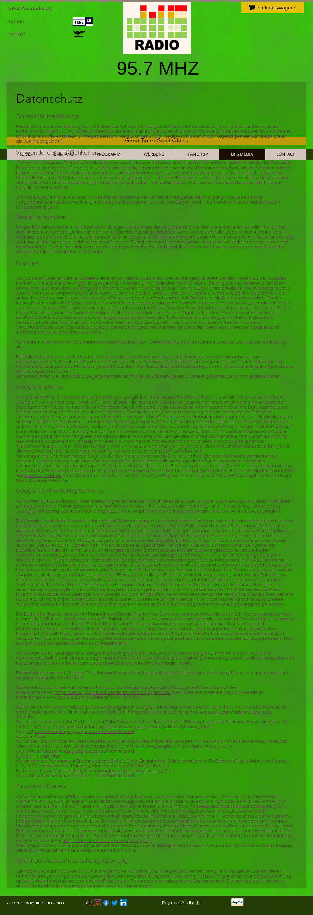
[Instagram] (97, 902)
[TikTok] (89, 902)
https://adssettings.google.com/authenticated (80, 731)
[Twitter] (114, 902)
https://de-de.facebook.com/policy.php (107, 840)
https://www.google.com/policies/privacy (75, 697)
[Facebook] (106, 902)
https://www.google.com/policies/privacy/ (152, 726)
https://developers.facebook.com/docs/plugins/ (230, 806)
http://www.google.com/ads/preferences (224, 712)
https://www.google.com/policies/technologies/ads (112, 692)
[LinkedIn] (123, 902)
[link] (280, 8)
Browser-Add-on (43, 475)
